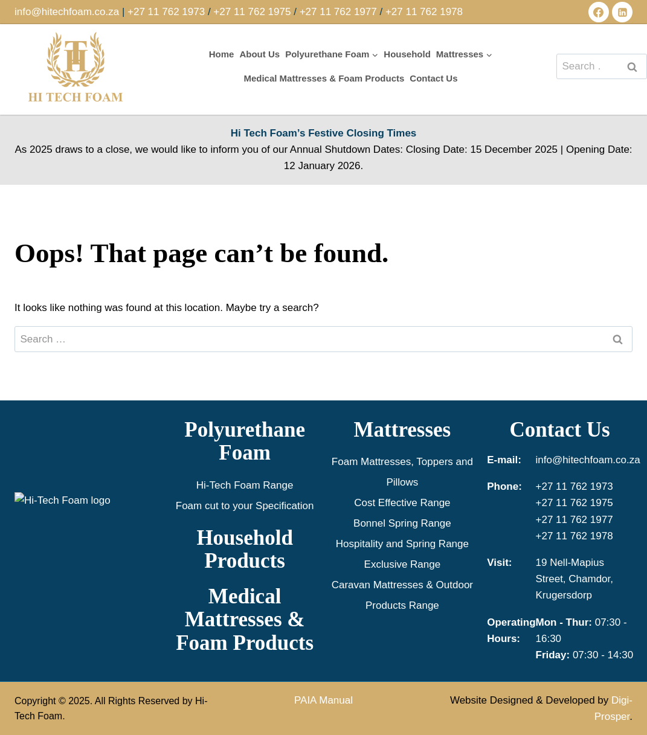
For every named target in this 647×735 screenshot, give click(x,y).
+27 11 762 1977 (338, 12)
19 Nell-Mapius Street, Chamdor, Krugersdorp (575, 579)
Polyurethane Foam (244, 441)
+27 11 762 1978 (424, 12)
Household (407, 54)
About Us (259, 54)
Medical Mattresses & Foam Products (323, 78)
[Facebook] (598, 12)
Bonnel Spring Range (402, 523)
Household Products (244, 549)
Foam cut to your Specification (245, 506)
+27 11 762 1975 (252, 12)
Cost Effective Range (402, 503)
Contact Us (433, 78)
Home (221, 54)
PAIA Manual (323, 700)
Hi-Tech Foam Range (245, 485)
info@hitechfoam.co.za (66, 12)
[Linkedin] (622, 12)
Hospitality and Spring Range (402, 544)
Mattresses (402, 429)
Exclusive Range (402, 564)
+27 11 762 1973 (166, 12)
